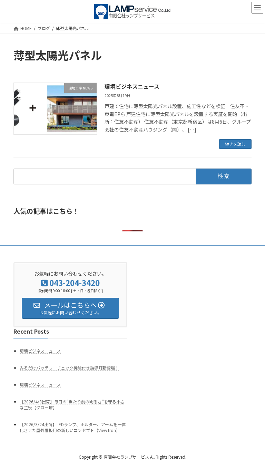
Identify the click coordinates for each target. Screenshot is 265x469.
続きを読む (235, 144)
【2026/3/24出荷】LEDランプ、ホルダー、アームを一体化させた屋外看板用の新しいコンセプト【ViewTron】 (73, 427)
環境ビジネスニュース (132, 86)
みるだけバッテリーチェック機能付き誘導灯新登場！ (69, 368)
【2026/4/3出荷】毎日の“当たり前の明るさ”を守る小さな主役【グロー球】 (72, 404)
